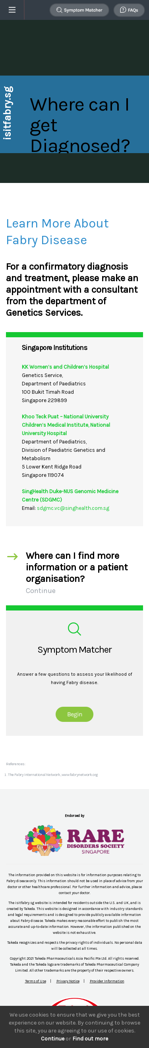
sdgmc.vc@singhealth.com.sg (73, 508)
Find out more (90, 1038)
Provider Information (107, 981)
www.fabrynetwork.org (80, 774)
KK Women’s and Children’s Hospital (65, 367)
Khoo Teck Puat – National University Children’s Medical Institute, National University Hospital (66, 425)
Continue (52, 1038)
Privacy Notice (67, 981)
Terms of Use (35, 981)
